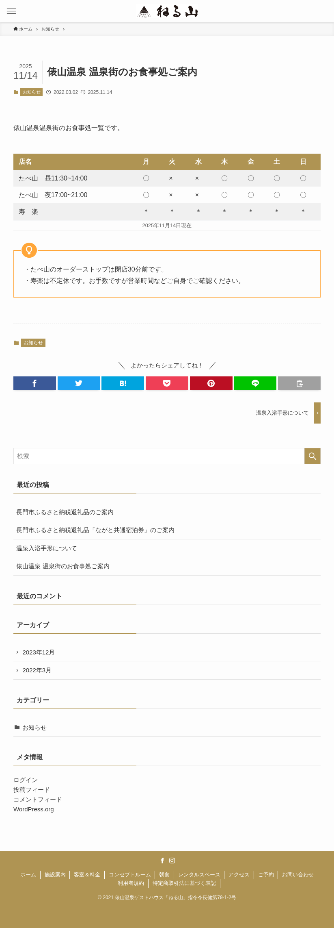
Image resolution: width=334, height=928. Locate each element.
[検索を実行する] (312, 456)
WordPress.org (33, 809)
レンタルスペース (199, 874)
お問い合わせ (298, 874)
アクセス (239, 874)
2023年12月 (38, 652)
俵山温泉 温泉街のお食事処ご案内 (62, 566)
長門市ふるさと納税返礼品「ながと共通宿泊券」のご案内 (95, 529)
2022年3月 (37, 670)
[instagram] (172, 860)
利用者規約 (131, 883)
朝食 (164, 874)
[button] (11, 11)
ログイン (25, 779)
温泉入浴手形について (46, 548)
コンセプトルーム (130, 874)
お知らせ (32, 91)
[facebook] (162, 860)
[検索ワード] (167, 456)
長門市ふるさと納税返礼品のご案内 (65, 512)
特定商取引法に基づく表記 (184, 883)
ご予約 (266, 874)
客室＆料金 (87, 874)
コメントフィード (37, 799)
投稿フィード (31, 789)
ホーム (28, 874)
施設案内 (55, 874)
